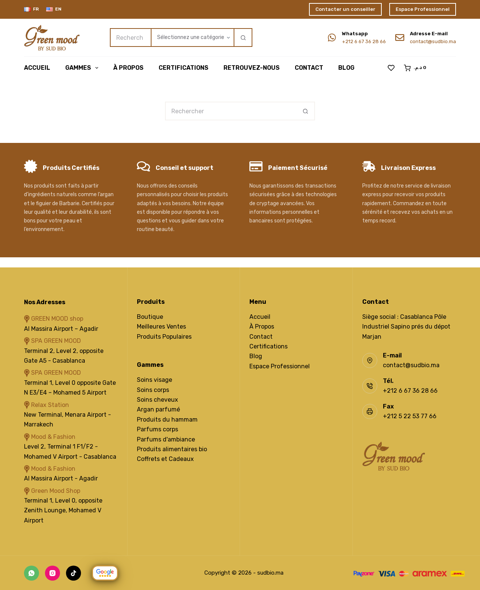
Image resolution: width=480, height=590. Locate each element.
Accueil (37, 67)
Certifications (183, 67)
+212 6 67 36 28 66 (364, 41)
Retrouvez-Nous (252, 67)
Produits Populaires (164, 336)
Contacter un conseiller (345, 9)
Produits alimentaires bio (172, 449)
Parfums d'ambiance (166, 439)
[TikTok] (73, 573)
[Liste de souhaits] (391, 68)
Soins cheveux (157, 399)
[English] (54, 9)
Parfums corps (157, 429)
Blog (346, 67)
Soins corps (153, 389)
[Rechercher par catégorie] (192, 37)
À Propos (128, 67)
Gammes (83, 67)
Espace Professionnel (423, 9)
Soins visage (154, 379)
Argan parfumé (158, 409)
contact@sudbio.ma (433, 41)
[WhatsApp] (31, 573)
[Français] (31, 9)
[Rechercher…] (130, 37)
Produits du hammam (167, 419)
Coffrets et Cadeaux (165, 458)
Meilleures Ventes (161, 326)
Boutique (150, 316)
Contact (309, 67)
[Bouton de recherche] (243, 37)
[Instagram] (52, 573)
